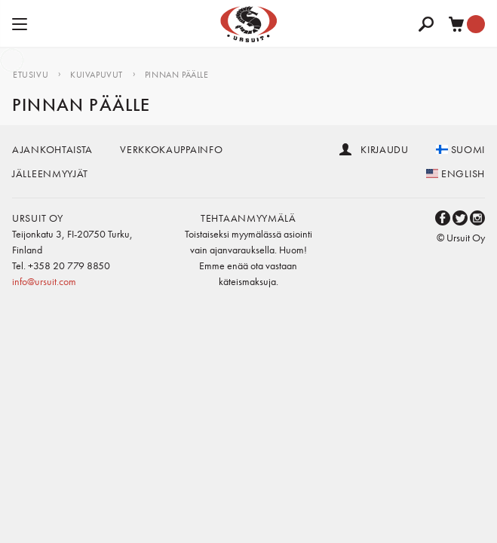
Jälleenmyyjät (50, 173)
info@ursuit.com (44, 281)
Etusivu (30, 75)
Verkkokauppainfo (171, 149)
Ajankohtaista (52, 149)
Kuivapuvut (96, 75)
